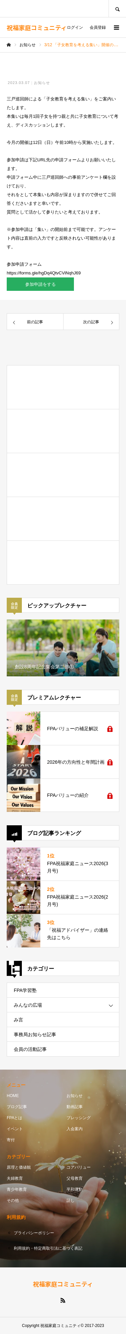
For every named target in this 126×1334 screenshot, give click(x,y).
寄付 (11, 1140)
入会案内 (75, 1129)
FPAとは (14, 1117)
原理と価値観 (19, 1167)
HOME (13, 1095)
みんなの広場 (28, 1005)
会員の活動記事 (30, 1049)
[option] (63, 647)
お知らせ (42, 83)
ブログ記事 (17, 1106)
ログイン (75, 27)
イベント (15, 1129)
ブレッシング (79, 1117)
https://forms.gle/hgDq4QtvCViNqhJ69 (44, 272)
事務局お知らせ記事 (35, 1034)
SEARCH (117, 8)
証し (71, 1200)
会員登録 (98, 27)
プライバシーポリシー (34, 1233)
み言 (18, 1019)
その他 (13, 1200)
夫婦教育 (15, 1178)
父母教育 (75, 1178)
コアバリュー (79, 1167)
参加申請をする (40, 284)
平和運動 (75, 1189)
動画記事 (75, 1106)
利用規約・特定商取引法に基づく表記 (48, 1248)
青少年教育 (17, 1189)
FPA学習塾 (25, 990)
